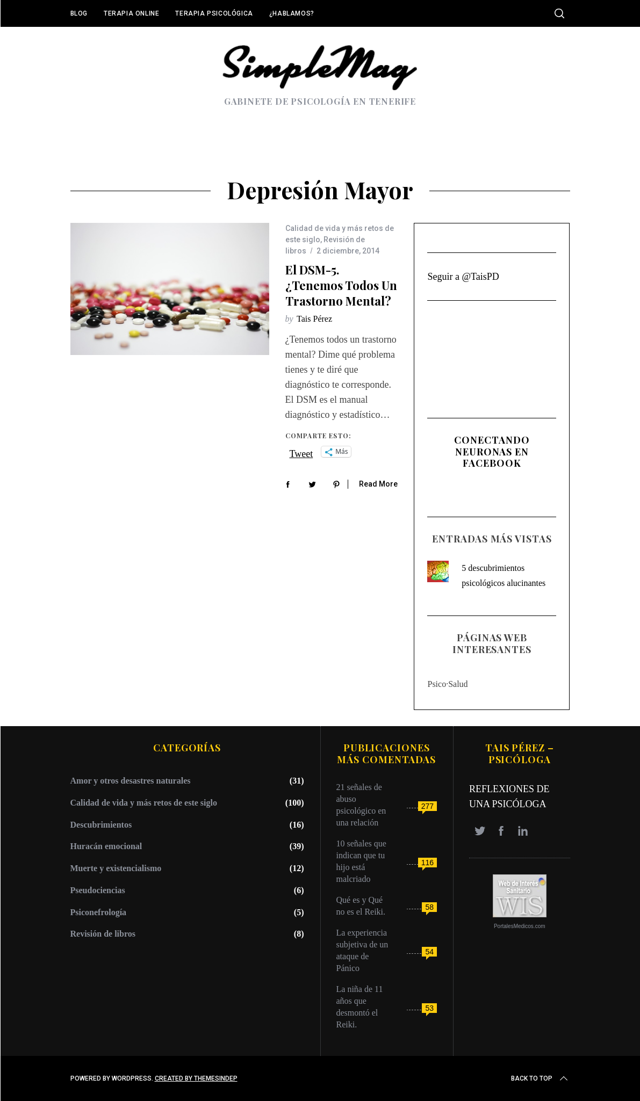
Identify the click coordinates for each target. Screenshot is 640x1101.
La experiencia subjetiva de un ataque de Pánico (362, 950)
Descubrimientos (101, 824)
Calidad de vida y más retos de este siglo (143, 802)
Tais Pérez (314, 318)
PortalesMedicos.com (519, 926)
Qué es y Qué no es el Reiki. (361, 905)
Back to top (540, 1078)
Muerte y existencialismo (116, 868)
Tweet (301, 452)
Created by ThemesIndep (196, 1078)
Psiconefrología (98, 912)
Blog (79, 13)
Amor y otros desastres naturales (130, 780)
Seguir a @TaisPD (463, 276)
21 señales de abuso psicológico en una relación (361, 805)
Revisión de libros (103, 933)
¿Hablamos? (291, 13)
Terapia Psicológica (214, 13)
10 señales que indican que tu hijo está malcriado (361, 861)
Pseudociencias (97, 890)
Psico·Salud (447, 684)
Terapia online (131, 13)
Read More (378, 484)
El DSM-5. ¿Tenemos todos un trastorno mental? (341, 285)
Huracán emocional (106, 846)
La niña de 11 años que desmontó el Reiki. (359, 1006)
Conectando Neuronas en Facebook (491, 451)
